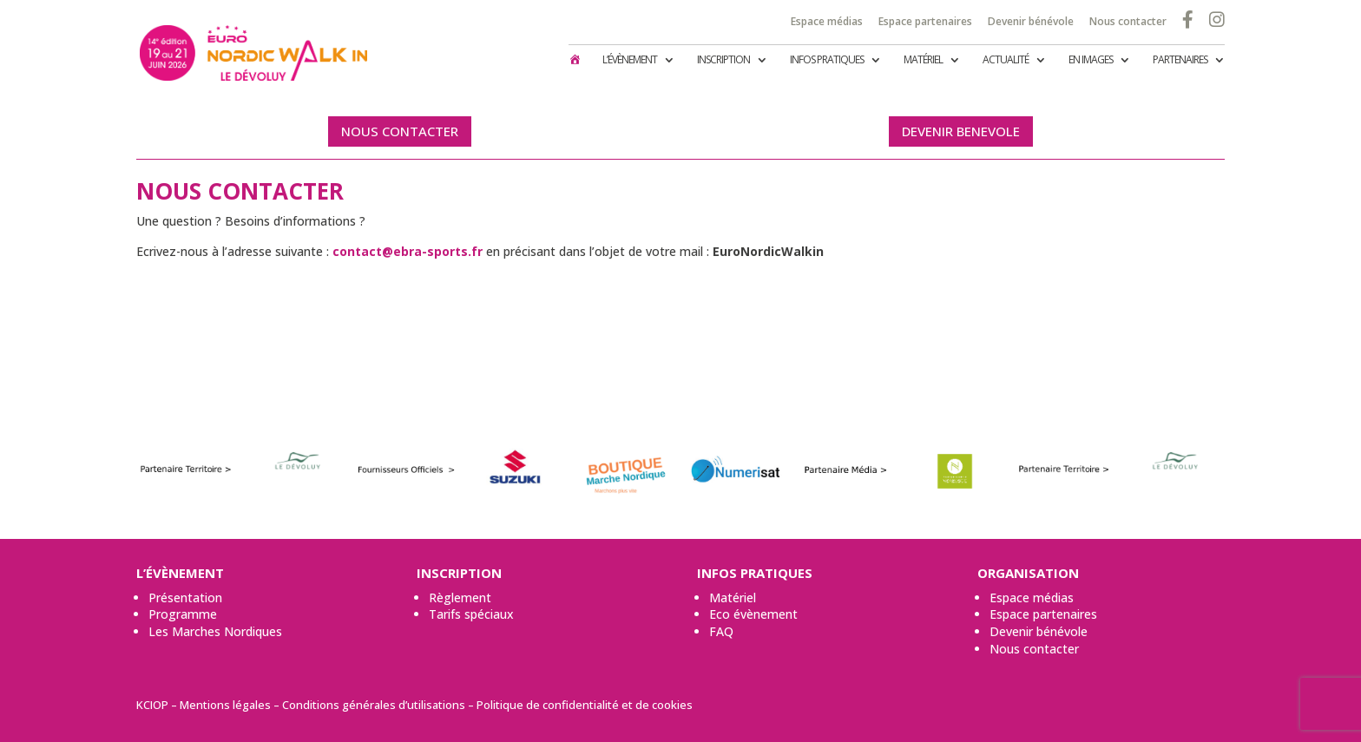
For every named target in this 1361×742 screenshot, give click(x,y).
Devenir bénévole (1031, 20)
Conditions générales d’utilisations (373, 704)
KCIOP (152, 704)
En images (1090, 60)
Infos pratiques (827, 60)
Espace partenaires (925, 20)
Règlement (460, 597)
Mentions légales (225, 704)
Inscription (723, 60)
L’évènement (629, 60)
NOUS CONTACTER (399, 131)
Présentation (185, 597)
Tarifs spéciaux (471, 614)
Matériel (923, 60)
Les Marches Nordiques (215, 631)
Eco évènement (753, 614)
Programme (182, 614)
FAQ (721, 631)
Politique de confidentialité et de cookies (585, 704)
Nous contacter (1128, 20)
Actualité (1006, 60)
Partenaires (1180, 60)
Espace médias (827, 20)
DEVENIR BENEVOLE (961, 131)
